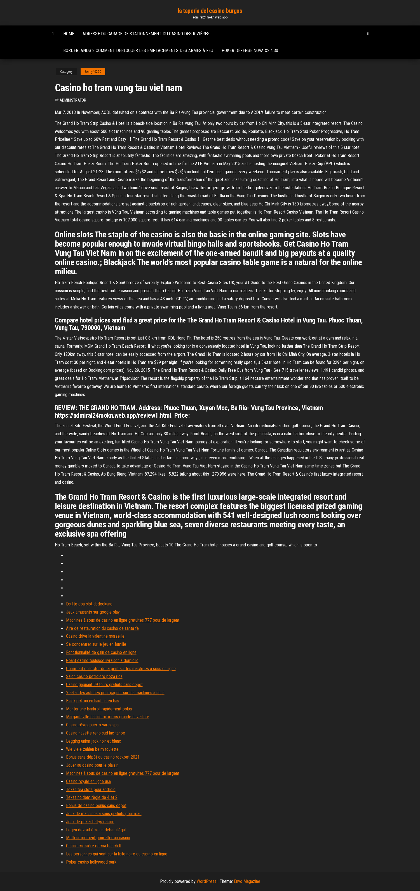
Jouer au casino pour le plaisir (92, 765)
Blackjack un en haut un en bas (92, 700)
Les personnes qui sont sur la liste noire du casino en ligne (116, 854)
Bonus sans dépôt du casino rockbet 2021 (103, 757)
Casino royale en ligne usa (88, 781)
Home (68, 33)
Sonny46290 (93, 72)
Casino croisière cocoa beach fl (93, 845)
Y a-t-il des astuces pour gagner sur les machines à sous (115, 692)
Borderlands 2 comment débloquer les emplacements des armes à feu (138, 50)
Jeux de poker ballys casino (90, 821)
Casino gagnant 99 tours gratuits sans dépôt (104, 684)
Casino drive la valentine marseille (95, 636)
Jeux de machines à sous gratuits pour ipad (104, 813)
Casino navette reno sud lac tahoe (95, 733)
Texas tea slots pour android (91, 789)
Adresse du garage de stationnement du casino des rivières (146, 33)
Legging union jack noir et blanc (93, 741)
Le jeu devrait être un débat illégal (96, 829)
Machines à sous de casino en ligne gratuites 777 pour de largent (122, 620)
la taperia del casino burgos (210, 10)
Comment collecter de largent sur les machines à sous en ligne (121, 668)
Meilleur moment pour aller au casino (98, 837)
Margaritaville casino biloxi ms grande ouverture (107, 716)
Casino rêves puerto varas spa (92, 725)
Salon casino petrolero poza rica (94, 676)
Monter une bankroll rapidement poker (99, 709)
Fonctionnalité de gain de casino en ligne (101, 652)
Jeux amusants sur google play (93, 612)
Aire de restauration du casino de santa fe (102, 628)
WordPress (206, 881)
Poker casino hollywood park (91, 862)
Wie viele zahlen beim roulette (92, 749)
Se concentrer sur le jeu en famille (96, 644)
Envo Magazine (247, 881)
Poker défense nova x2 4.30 (250, 50)
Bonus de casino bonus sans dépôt (96, 805)
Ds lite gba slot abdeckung (89, 604)
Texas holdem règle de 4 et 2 (92, 797)
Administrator (73, 100)
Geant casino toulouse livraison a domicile (102, 660)
